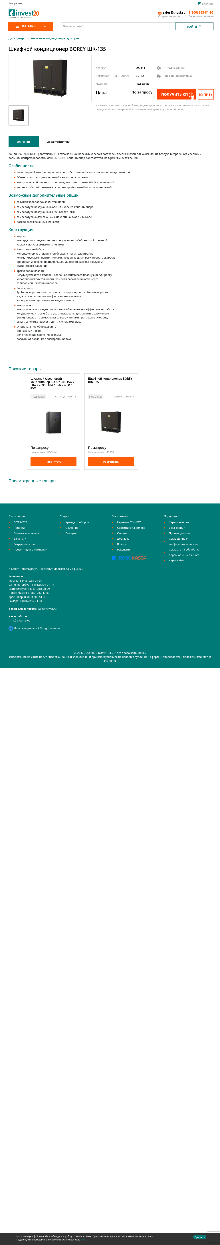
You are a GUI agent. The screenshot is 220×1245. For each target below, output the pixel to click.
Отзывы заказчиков (27, 533)
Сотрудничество (24, 544)
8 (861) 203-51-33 (35, 597)
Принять (199, 1237)
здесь (84, 1239)
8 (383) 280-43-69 (39, 593)
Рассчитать (53, 462)
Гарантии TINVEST (129, 522)
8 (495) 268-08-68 (31, 580)
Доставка (123, 539)
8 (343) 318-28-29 (39, 589)
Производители (179, 533)
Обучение (71, 528)
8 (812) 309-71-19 (43, 585)
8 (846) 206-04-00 (31, 601)
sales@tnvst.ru (47, 609)
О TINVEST (20, 522)
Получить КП (174, 94)
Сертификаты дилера (131, 528)
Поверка (71, 533)
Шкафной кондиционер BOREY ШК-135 (110, 380)
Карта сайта (177, 560)
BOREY (140, 76)
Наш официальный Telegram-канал (34, 628)
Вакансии (20, 539)
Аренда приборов (77, 522)
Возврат (122, 544)
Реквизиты (124, 549)
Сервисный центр (180, 522)
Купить (206, 94)
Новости (19, 528)
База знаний (177, 528)
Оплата (122, 533)
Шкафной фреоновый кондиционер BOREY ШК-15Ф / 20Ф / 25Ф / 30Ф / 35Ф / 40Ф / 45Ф (52, 383)
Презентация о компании (30, 549)
